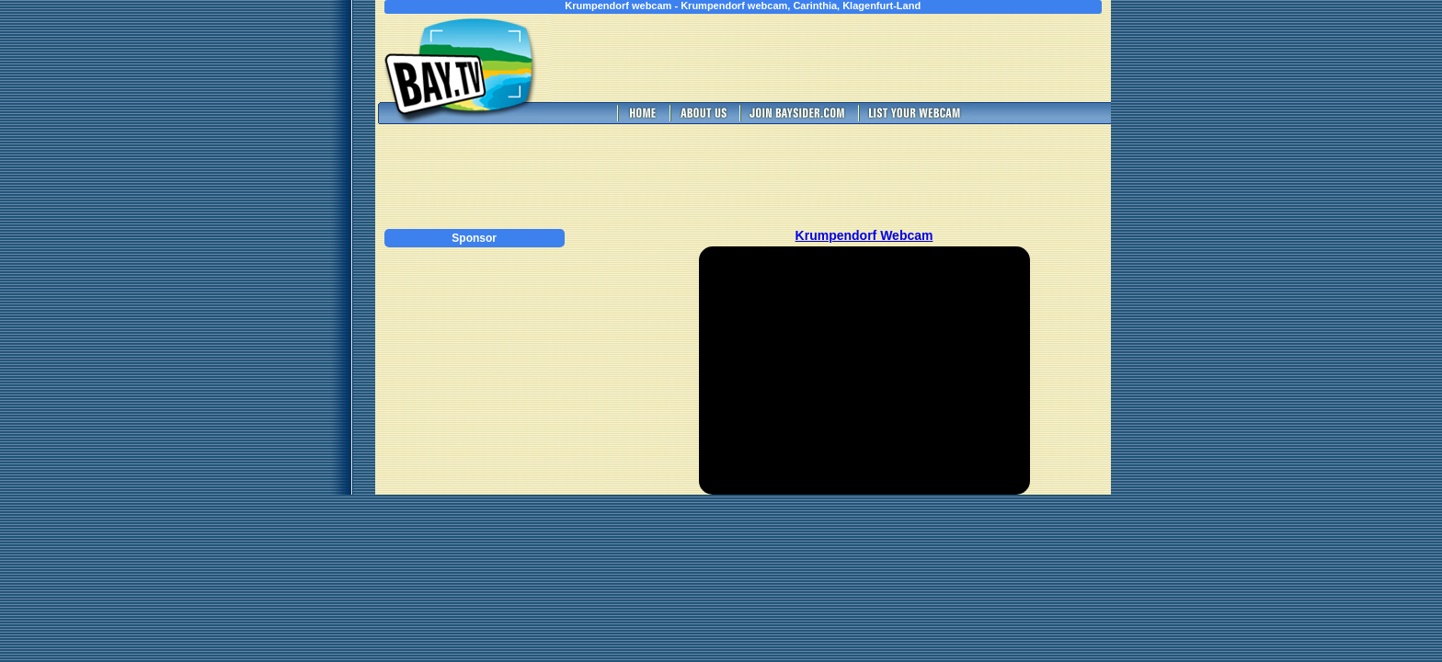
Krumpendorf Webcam (864, 235)
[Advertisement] (864, 58)
